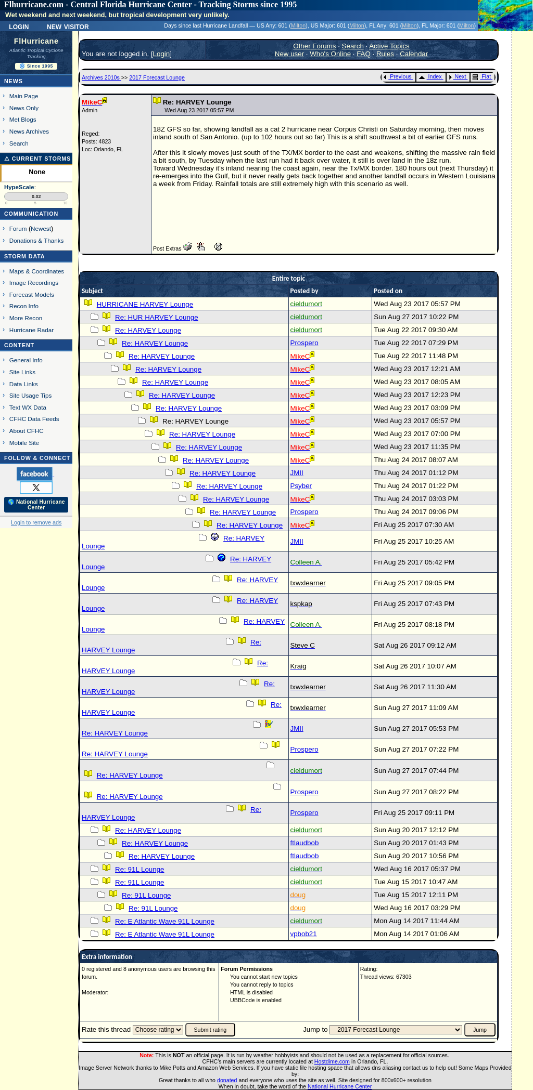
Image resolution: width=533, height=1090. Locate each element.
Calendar (414, 54)
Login (19, 26)
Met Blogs (22, 119)
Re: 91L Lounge (139, 869)
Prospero (304, 343)
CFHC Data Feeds (34, 418)
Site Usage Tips (30, 395)
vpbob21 (303, 934)
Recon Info (24, 306)
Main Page (24, 96)
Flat (481, 76)
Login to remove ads (36, 522)
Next (457, 76)
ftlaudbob (304, 843)
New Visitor (68, 26)
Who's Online (330, 54)
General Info (26, 360)
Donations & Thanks (36, 240)
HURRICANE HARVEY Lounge (145, 304)
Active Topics (389, 46)
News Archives (29, 131)
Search (19, 143)
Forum (18, 228)
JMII (296, 473)
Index (430, 76)
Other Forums (314, 46)
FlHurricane (36, 41)
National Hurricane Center (340, 1086)
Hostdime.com (332, 1061)
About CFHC (26, 430)
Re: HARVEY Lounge (148, 330)
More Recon (25, 317)
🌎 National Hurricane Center (36, 504)
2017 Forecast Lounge (157, 77)
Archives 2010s (101, 77)
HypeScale (19, 187)
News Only (24, 107)
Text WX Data (27, 407)
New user (289, 54)
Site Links (22, 372)
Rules (385, 54)
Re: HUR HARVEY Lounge (156, 317)
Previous (397, 76)
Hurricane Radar (31, 329)
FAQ (364, 54)
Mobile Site (24, 442)
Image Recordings (33, 282)
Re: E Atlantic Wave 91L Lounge (164, 921)
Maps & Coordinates (36, 271)
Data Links (23, 383)
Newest (41, 228)
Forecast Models (31, 294)
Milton (298, 25)
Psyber (301, 486)
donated (227, 1080)
